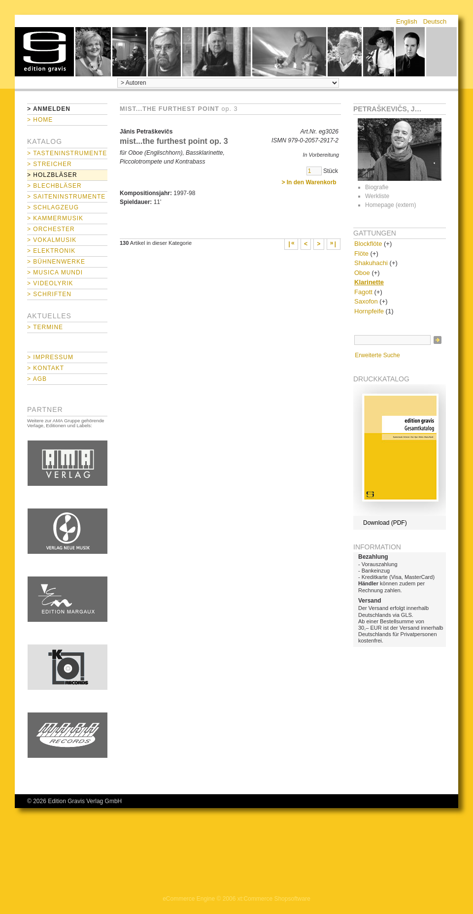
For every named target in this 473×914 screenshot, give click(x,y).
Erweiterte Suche (377, 355)
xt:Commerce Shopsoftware (273, 898)
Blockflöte (368, 243)
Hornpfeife (369, 311)
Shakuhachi (371, 263)
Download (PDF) (385, 522)
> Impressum (50, 357)
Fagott (363, 292)
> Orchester (51, 229)
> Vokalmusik (51, 240)
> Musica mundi (55, 272)
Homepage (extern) (390, 205)
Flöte (361, 253)
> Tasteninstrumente (67, 153)
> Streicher (49, 164)
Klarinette (369, 282)
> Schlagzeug (53, 207)
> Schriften (49, 294)
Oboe (362, 272)
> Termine (45, 327)
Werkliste (377, 196)
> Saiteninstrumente (66, 196)
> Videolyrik (50, 283)
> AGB (37, 378)
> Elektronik (51, 250)
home (44, 51)
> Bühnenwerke (56, 261)
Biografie (376, 187)
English (406, 21)
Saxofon (366, 301)
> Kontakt (45, 368)
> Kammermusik (55, 218)
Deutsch (435, 21)
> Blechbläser (54, 185)
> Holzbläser (52, 174)
